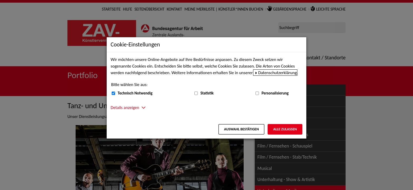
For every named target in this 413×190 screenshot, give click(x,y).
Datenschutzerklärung (277, 72)
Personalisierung (275, 93)
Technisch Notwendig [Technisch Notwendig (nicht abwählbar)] (135, 93)
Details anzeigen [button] (125, 107)
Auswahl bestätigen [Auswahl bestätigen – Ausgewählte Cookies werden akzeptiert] (241, 129)
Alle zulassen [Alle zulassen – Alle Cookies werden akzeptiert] (285, 129)
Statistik (207, 93)
